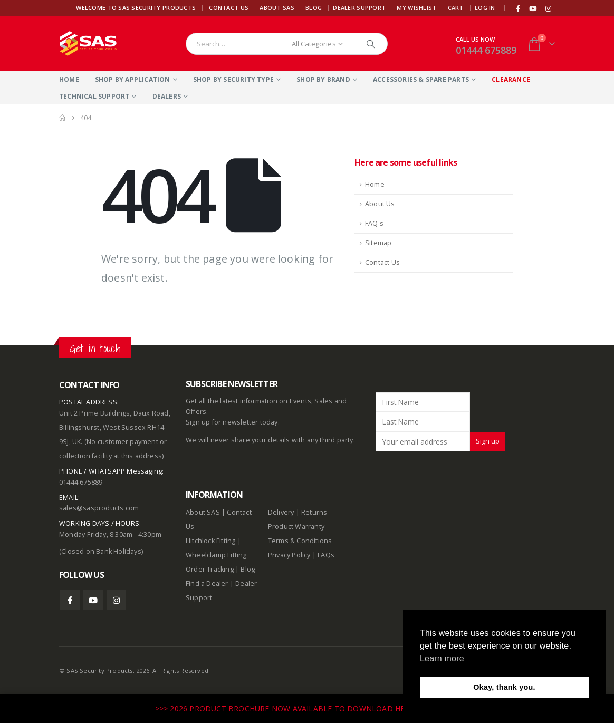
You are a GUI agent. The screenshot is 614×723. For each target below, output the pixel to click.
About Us (380, 203)
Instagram (116, 600)
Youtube (93, 600)
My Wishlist (416, 8)
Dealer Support (359, 8)
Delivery (281, 512)
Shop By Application (132, 79)
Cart (456, 8)
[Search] (370, 43)
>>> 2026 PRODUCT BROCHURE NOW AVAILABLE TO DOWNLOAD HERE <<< (293, 708)
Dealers (166, 96)
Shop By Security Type (233, 79)
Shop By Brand (323, 79)
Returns (314, 512)
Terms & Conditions (300, 540)
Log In (485, 8)
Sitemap (378, 242)
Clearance (511, 79)
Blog (313, 8)
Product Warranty (297, 526)
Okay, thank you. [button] (504, 687)
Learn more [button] (442, 658)
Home (69, 79)
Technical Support (94, 96)
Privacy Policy (289, 555)
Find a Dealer (207, 583)
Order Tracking (210, 569)
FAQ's (374, 223)
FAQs (326, 555)
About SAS (277, 8)
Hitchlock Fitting (210, 540)
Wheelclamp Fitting (216, 555)
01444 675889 (486, 50)
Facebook (70, 600)
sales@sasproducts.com (99, 508)
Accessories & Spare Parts (421, 79)
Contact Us (228, 8)
